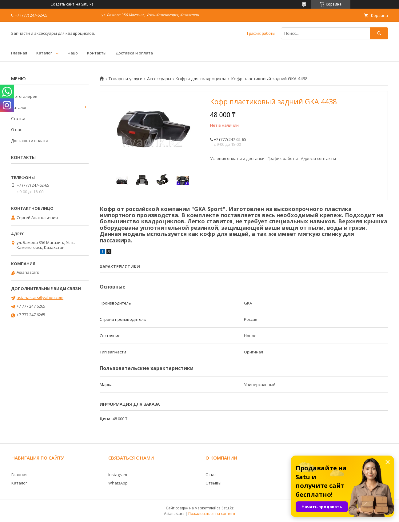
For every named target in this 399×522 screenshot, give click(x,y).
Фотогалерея (24, 96)
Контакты (96, 53)
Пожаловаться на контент (211, 513)
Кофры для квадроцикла (200, 78)
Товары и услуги (125, 78)
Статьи (18, 118)
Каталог (44, 53)
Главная (19, 53)
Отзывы (213, 483)
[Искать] (379, 33)
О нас (16, 129)
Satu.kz (227, 508)
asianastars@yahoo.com (40, 297)
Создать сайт (62, 4)
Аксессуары (159, 78)
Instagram (117, 474)
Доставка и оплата (134, 53)
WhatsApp (118, 483)
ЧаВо (73, 53)
